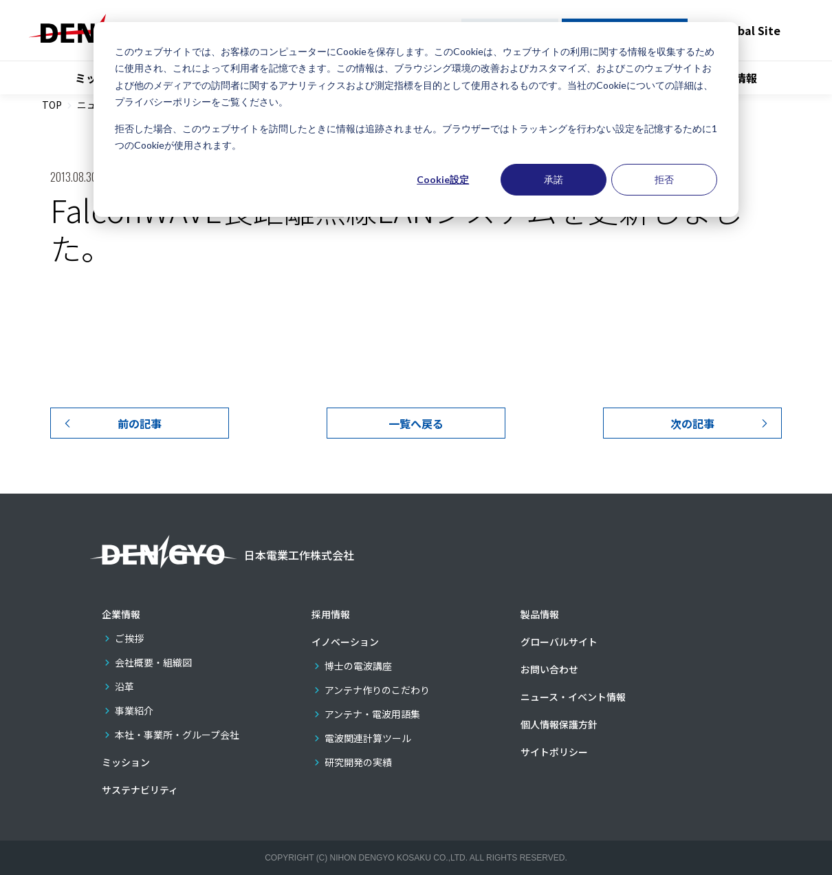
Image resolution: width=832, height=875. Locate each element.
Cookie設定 (443, 179)
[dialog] (416, 119)
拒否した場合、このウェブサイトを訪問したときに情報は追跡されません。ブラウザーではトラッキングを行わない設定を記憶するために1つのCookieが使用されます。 (416, 137)
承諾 (553, 179)
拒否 (664, 179)
